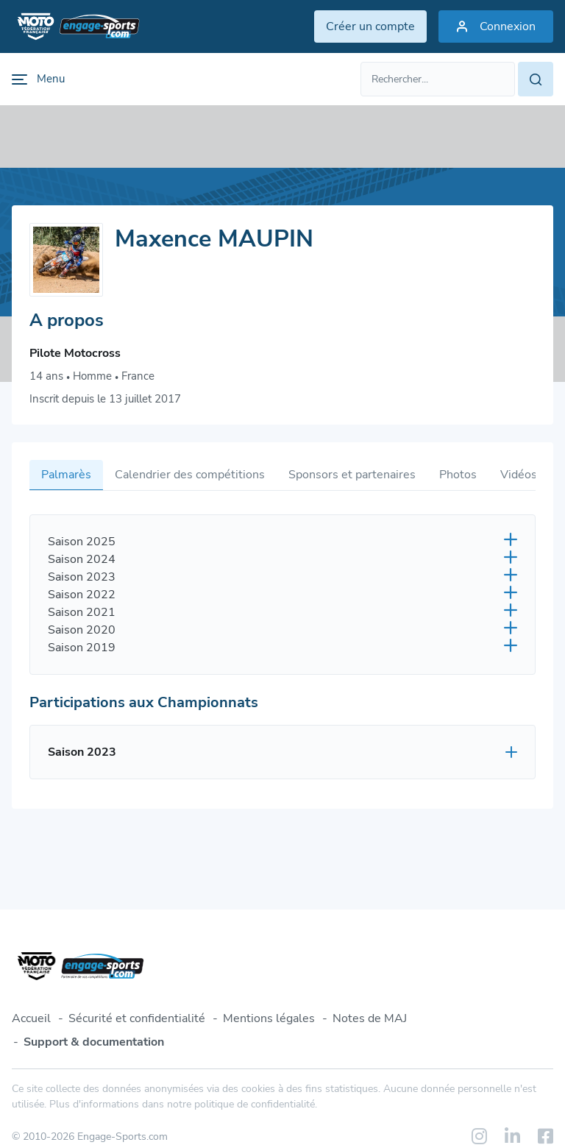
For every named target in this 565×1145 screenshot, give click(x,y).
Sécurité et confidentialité (136, 1018)
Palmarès (66, 475)
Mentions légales (269, 1018)
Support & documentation (94, 1042)
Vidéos (518, 475)
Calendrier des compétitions (190, 475)
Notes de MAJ (370, 1018)
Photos (458, 475)
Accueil (31, 1018)
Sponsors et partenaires (352, 475)
